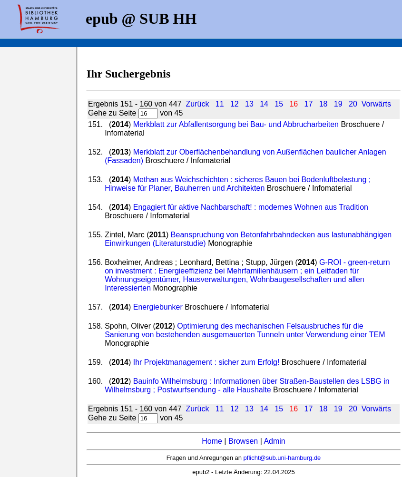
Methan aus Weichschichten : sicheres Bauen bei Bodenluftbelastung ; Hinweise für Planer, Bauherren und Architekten (238, 183)
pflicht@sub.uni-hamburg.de (282, 457)
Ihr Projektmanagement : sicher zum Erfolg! (207, 362)
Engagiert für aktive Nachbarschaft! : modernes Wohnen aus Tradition (250, 207)
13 (249, 104)
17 (308, 104)
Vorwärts (376, 104)
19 (338, 104)
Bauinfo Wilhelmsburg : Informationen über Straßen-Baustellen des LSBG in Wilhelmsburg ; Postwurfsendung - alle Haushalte (247, 385)
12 (234, 104)
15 (279, 104)
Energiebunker (158, 307)
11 (220, 104)
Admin (274, 441)
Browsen (243, 441)
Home (212, 441)
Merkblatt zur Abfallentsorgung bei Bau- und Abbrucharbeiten (236, 124)
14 (264, 104)
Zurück (197, 104)
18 (323, 104)
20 (353, 104)
